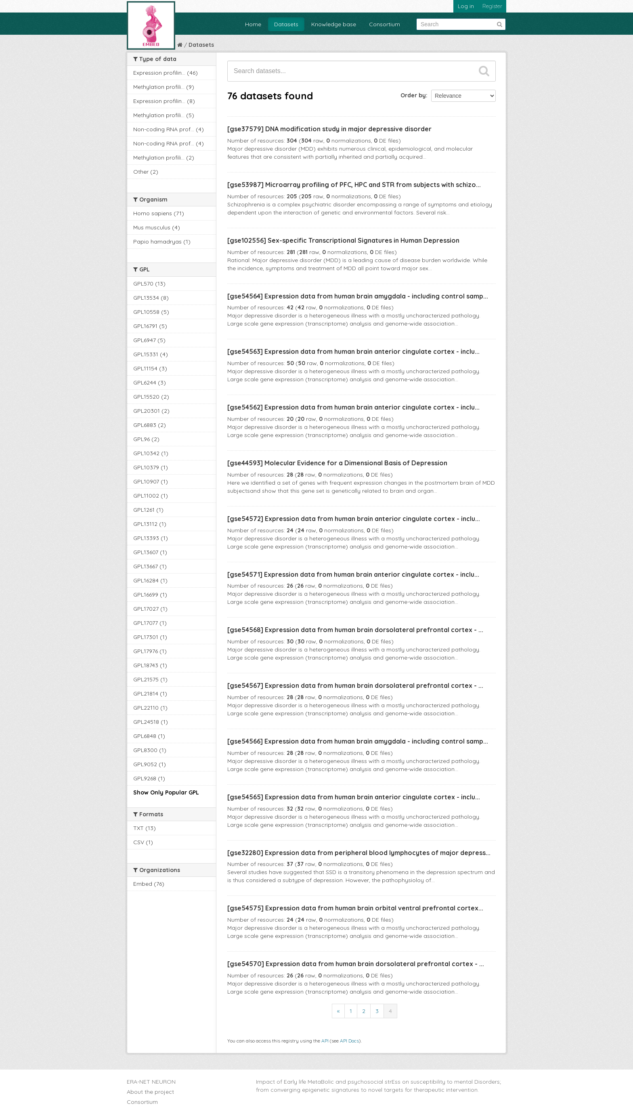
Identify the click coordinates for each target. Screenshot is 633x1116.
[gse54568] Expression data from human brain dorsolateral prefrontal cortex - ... (355, 630)
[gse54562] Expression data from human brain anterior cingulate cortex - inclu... (353, 407)
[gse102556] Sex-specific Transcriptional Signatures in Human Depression (343, 240)
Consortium (384, 24)
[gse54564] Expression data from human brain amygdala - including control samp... (357, 296)
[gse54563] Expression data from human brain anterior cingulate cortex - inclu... (353, 351)
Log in (466, 6)
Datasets (286, 24)
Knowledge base (333, 24)
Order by (413, 95)
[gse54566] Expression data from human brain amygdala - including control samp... (357, 741)
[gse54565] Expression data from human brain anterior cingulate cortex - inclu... (353, 797)
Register (492, 6)
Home (253, 24)
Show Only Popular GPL (166, 792)
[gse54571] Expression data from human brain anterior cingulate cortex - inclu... (353, 574)
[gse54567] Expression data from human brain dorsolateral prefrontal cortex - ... (355, 685)
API (325, 1041)
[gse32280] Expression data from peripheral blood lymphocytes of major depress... (358, 853)
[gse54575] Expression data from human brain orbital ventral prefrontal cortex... (355, 908)
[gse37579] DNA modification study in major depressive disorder (329, 129)
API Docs (349, 1041)
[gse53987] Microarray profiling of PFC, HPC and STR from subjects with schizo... (354, 185)
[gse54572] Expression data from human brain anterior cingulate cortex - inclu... (353, 519)
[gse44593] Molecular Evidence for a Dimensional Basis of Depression (337, 463)
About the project (150, 1091)
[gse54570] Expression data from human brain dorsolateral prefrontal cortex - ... (355, 964)
